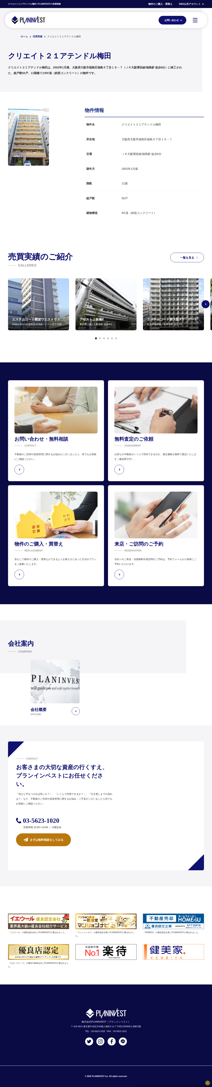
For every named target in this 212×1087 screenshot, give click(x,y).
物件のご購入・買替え (160, 4)
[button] (96, 338)
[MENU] (195, 20)
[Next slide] (206, 304)
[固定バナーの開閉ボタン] (207, 1083)
